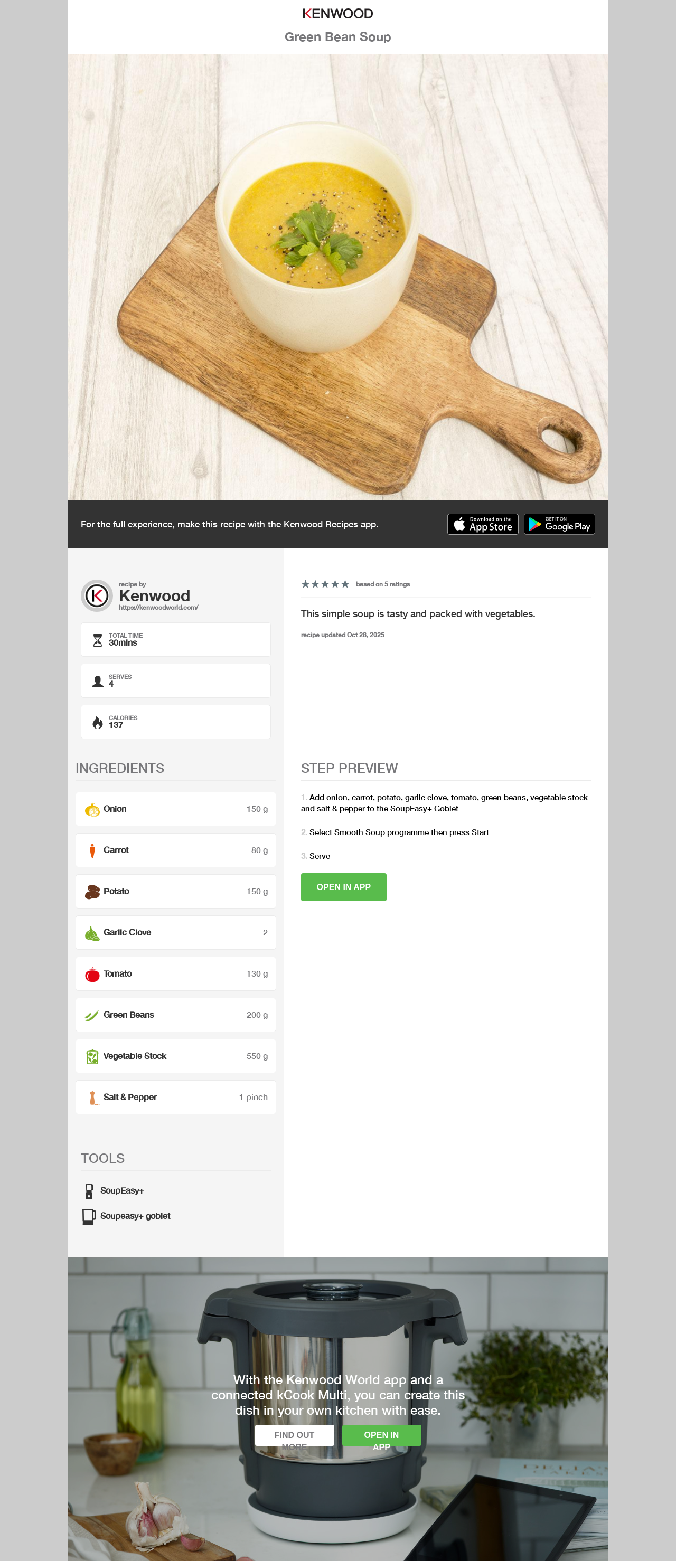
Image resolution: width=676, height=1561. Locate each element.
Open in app (344, 887)
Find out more (295, 1438)
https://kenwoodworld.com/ (158, 607)
